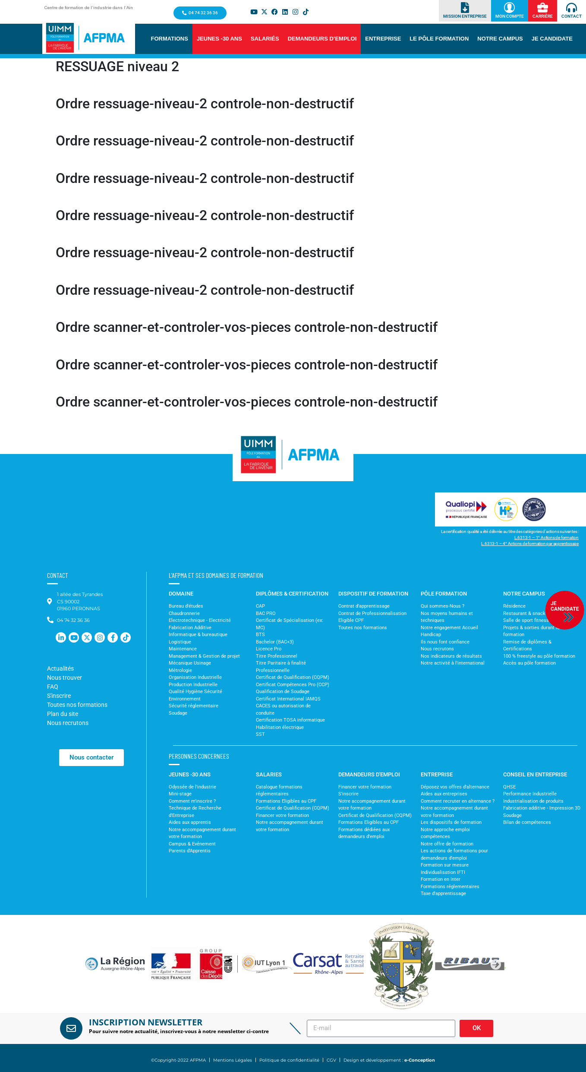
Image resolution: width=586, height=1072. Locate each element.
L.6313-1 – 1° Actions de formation (546, 537)
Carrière (542, 16)
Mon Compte (509, 16)
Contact (571, 16)
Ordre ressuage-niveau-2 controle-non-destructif (205, 103)
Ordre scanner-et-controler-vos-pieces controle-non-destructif (247, 327)
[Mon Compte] (509, 7)
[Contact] (571, 7)
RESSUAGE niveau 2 (117, 66)
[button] (169, 39)
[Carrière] (542, 7)
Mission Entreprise (465, 16)
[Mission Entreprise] (465, 7)
